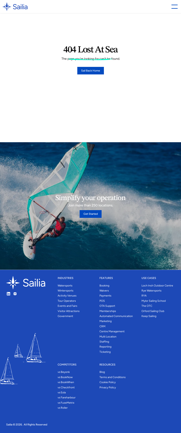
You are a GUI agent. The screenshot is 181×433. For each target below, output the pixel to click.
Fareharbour (68, 397)
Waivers (104, 290)
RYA (143, 295)
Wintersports (65, 290)
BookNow (67, 377)
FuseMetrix (67, 402)
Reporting (105, 346)
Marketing (105, 321)
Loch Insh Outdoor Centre (157, 285)
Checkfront (68, 387)
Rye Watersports (151, 290)
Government (65, 316)
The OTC (146, 306)
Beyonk (65, 372)
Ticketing (105, 352)
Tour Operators (67, 301)
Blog (102, 372)
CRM (102, 326)
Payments (105, 295)
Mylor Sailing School (153, 301)
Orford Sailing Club (152, 311)
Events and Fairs (67, 306)
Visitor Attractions (69, 311)
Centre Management (112, 331)
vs (59, 372)
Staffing (104, 341)
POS (102, 301)
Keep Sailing (148, 316)
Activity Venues (67, 295)
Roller (64, 407)
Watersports (65, 285)
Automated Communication (116, 316)
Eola (63, 392)
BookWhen (67, 382)
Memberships (107, 311)
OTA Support (107, 306)
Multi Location (107, 336)
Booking (104, 285)
